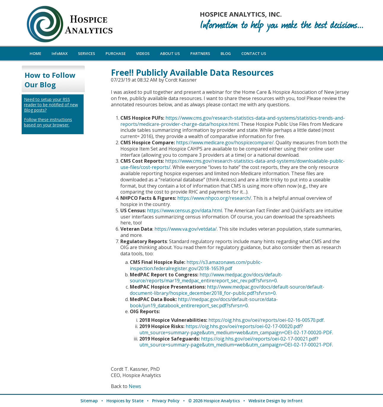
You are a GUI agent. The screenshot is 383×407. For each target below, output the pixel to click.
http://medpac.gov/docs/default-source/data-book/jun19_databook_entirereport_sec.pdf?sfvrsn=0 (204, 302)
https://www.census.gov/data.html (184, 210)
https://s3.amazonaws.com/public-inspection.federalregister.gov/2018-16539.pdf (196, 265)
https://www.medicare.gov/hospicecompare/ (225, 142)
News (135, 386)
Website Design (264, 400)
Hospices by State (124, 400)
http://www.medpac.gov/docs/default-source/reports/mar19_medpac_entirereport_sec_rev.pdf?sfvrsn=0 (206, 277)
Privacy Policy (166, 400)
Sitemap (89, 400)
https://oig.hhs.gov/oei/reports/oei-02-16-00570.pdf (266, 320)
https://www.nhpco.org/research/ (214, 198)
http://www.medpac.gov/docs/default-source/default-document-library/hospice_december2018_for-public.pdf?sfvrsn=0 (227, 290)
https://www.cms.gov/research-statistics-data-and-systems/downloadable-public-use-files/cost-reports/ (232, 164)
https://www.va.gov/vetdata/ (185, 229)
